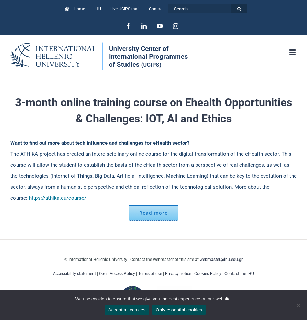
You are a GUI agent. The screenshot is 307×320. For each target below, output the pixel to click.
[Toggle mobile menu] (293, 52)
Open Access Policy (117, 273)
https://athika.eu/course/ (57, 198)
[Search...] (199, 8)
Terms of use (150, 273)
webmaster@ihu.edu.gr (221, 259)
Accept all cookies (127, 309)
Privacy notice (178, 273)
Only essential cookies (179, 309)
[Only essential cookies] (298, 305)
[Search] (239, 8)
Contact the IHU (239, 273)
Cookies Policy (207, 273)
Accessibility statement (74, 273)
